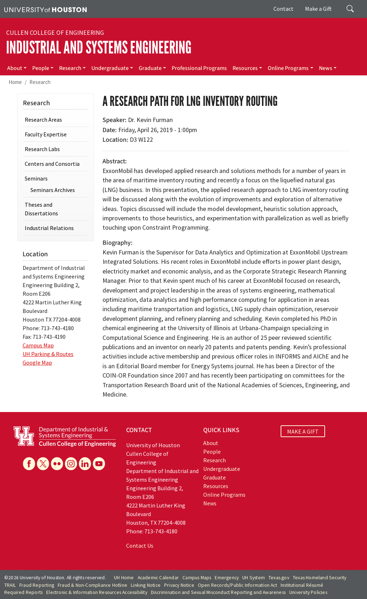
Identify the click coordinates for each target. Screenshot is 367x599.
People (40, 68)
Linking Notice (146, 585)
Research (70, 68)
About (14, 68)
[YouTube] (99, 463)
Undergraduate (110, 68)
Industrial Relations (49, 227)
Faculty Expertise (46, 134)
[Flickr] (57, 463)
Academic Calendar (158, 578)
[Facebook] (29, 463)
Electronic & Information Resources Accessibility (96, 592)
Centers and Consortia (52, 163)
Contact (283, 8)
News (325, 68)
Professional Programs (199, 68)
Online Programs (288, 68)
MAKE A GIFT (303, 431)
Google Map (37, 362)
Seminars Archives (52, 189)
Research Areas (43, 119)
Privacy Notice (179, 585)
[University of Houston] (45, 9)
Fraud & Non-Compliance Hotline (92, 585)
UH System (253, 578)
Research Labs (42, 149)
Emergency (227, 578)
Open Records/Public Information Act (237, 585)
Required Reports (23, 592)
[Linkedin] (85, 463)
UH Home (124, 578)
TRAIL (10, 585)
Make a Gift (318, 8)
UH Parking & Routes (48, 353)
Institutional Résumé (302, 585)
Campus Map (38, 345)
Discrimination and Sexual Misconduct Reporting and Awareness (218, 592)
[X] (43, 463)
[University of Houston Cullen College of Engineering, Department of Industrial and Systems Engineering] (65, 436)
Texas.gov (278, 578)
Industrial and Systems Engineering (98, 47)
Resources (245, 68)
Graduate (150, 68)
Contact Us (139, 545)
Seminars (36, 178)
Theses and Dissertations (41, 209)
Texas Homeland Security (320, 578)
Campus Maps (196, 578)
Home (15, 82)
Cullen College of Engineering (55, 33)
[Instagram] (71, 463)
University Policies (308, 592)
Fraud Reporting (36, 585)
